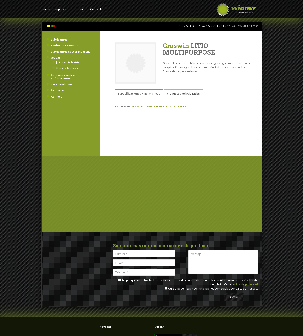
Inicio (46, 9)
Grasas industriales (217, 26)
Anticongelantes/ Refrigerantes (63, 76)
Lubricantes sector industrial (71, 51)
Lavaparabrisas (61, 84)
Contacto (96, 9)
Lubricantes (59, 39)
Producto (80, 9)
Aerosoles (58, 90)
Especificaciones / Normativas (139, 93)
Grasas (201, 26)
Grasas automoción (144, 106)
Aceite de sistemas (64, 45)
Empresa (62, 9)
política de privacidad (245, 284)
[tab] (139, 93)
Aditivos (56, 96)
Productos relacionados (183, 93)
